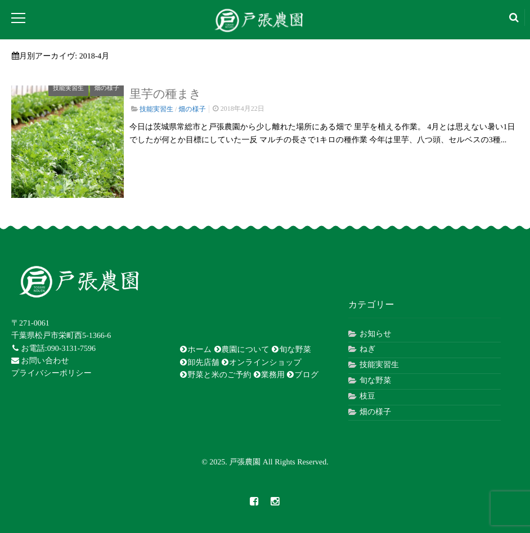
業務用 (269, 375)
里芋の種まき (165, 94)
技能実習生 (68, 88)
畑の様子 (107, 88)
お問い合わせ (40, 360)
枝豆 (367, 396)
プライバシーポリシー (51, 373)
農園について (242, 349)
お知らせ (376, 334)
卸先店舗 (199, 362)
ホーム (195, 349)
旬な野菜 (291, 349)
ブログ (302, 375)
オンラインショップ (261, 362)
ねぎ (368, 349)
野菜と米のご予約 (215, 375)
